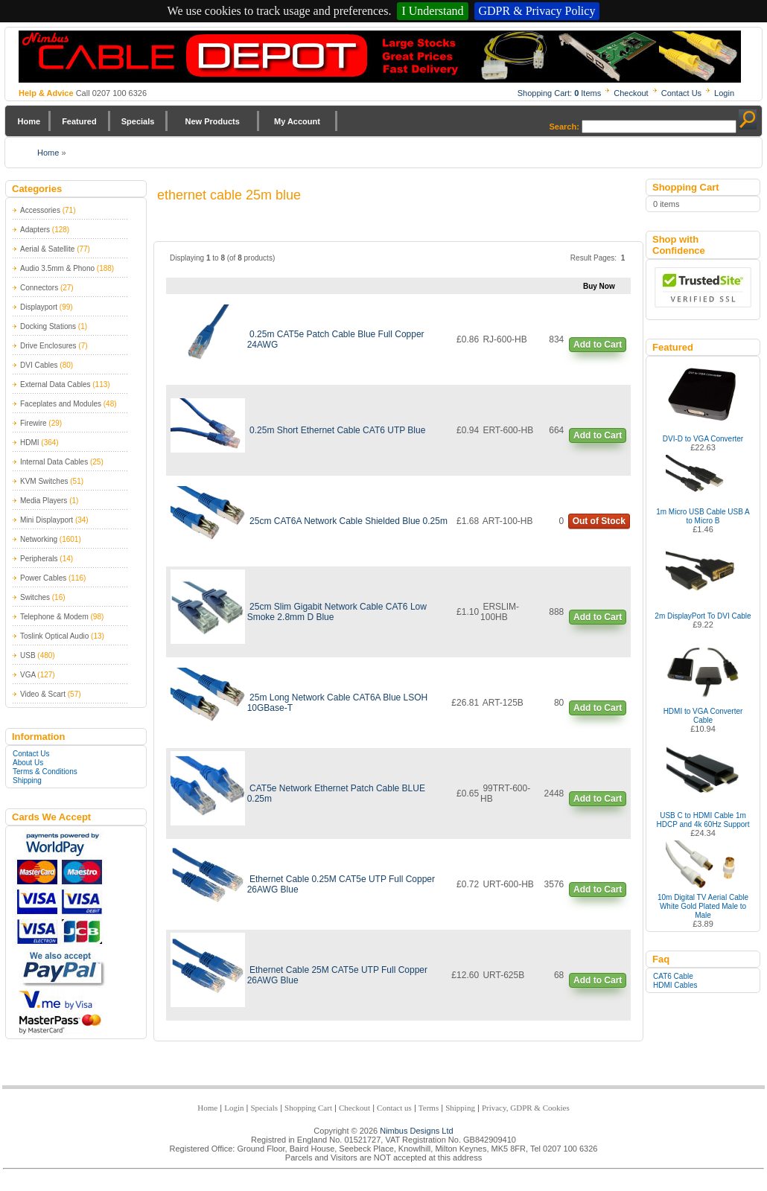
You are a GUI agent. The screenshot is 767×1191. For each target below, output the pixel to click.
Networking (38, 539)
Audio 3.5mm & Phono (57, 268)
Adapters (35, 230)
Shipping (27, 780)
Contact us (394, 1107)
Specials (138, 121)
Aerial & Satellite (47, 249)
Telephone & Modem (54, 617)
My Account (297, 121)
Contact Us (681, 93)
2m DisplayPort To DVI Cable (703, 616)
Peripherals (39, 559)
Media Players (43, 500)
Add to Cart (597, 344)
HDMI (29, 442)
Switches (35, 597)
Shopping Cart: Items (560, 93)
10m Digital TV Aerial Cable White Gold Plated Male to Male (703, 906)
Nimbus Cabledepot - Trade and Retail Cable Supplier (380, 57)
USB (28, 655)
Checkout (631, 93)
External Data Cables (55, 384)
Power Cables (43, 578)
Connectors (39, 288)
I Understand (432, 10)
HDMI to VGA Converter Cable (703, 715)
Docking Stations (48, 326)
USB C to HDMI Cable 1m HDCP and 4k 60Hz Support (703, 819)
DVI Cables (39, 365)
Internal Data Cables (54, 462)
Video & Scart (43, 694)
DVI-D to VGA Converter (703, 439)
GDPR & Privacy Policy (537, 10)
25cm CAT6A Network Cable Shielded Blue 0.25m (348, 521)
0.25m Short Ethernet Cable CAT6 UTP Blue (337, 430)
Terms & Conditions (45, 771)
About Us (28, 763)
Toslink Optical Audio (54, 636)
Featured (79, 121)
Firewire (33, 423)
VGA (28, 675)
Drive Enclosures (48, 346)
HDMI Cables (675, 985)
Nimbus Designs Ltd (416, 1130)
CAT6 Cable (673, 976)
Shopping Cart (308, 1107)
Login (724, 93)
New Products (212, 121)
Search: (564, 126)
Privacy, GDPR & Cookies (526, 1107)
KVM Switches (44, 481)
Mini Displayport (46, 520)
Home (29, 121)
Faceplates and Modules (60, 404)
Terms (428, 1107)
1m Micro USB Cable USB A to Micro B (703, 516)
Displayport (38, 307)
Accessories (40, 210)
